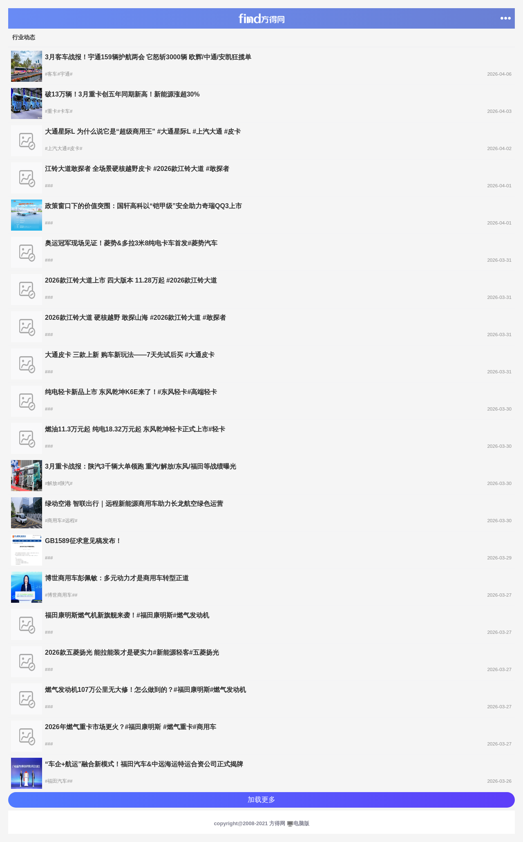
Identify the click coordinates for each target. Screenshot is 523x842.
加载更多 (261, 800)
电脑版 (301, 823)
